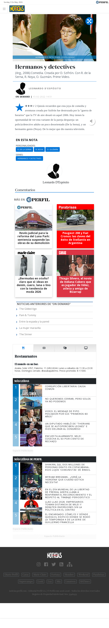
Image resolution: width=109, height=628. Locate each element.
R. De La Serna (24, 149)
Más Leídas (21, 381)
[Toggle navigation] (5, 9)
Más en (32, 199)
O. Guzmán (52, 149)
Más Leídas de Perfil (28, 459)
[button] (91, 121)
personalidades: (25, 145)
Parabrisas (98, 574)
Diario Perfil (11, 574)
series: (19, 154)
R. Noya (39, 149)
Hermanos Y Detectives (29, 158)
